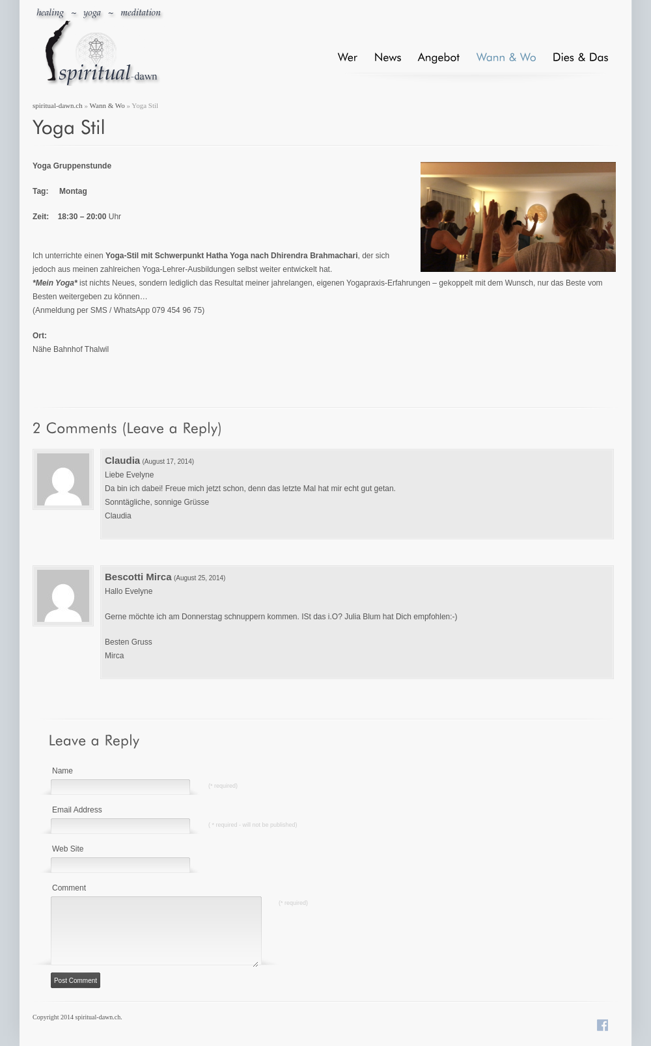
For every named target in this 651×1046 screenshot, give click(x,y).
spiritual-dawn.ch (58, 105)
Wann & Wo (107, 105)
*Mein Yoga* (55, 283)
